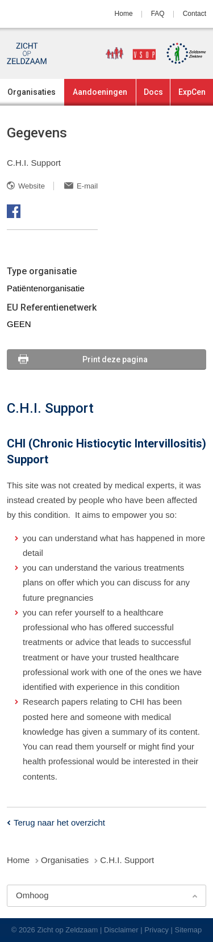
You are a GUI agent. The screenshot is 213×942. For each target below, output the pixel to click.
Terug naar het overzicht (59, 822)
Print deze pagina (115, 359)
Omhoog (32, 895)
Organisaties (31, 92)
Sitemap (188, 930)
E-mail (87, 186)
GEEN (19, 324)
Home (124, 14)
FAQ (158, 14)
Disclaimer (121, 930)
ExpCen (192, 92)
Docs (153, 92)
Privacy (156, 930)
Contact (194, 14)
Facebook (13, 211)
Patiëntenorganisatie (46, 288)
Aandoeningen (100, 92)
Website (31, 186)
